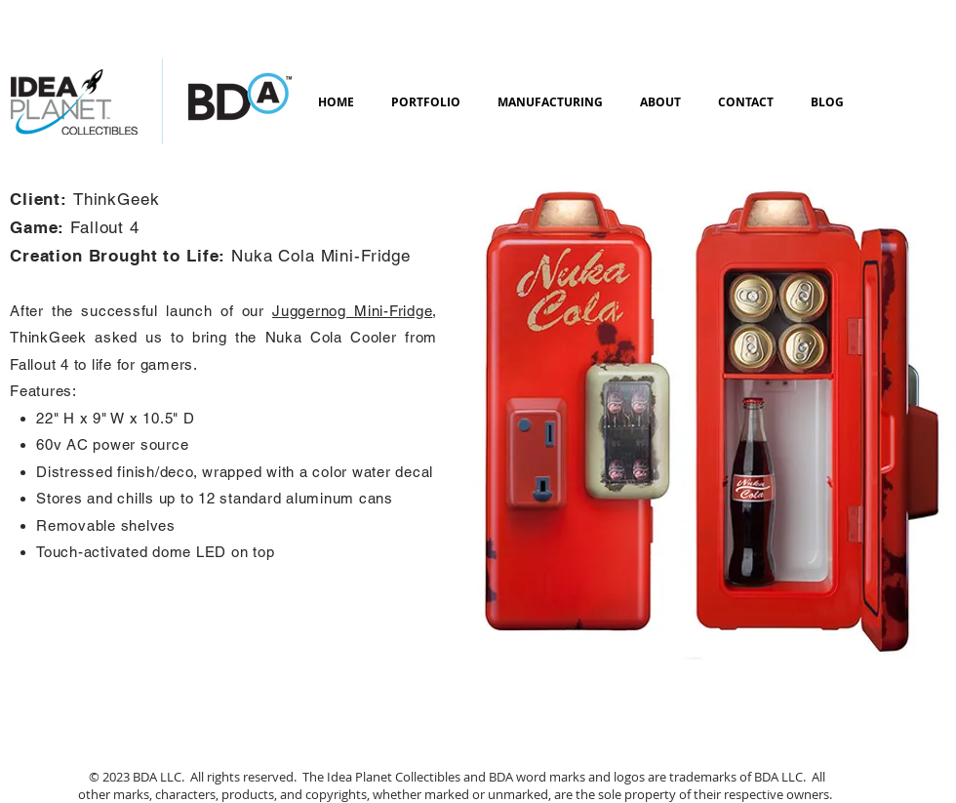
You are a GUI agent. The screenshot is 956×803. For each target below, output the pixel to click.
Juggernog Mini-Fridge (352, 310)
